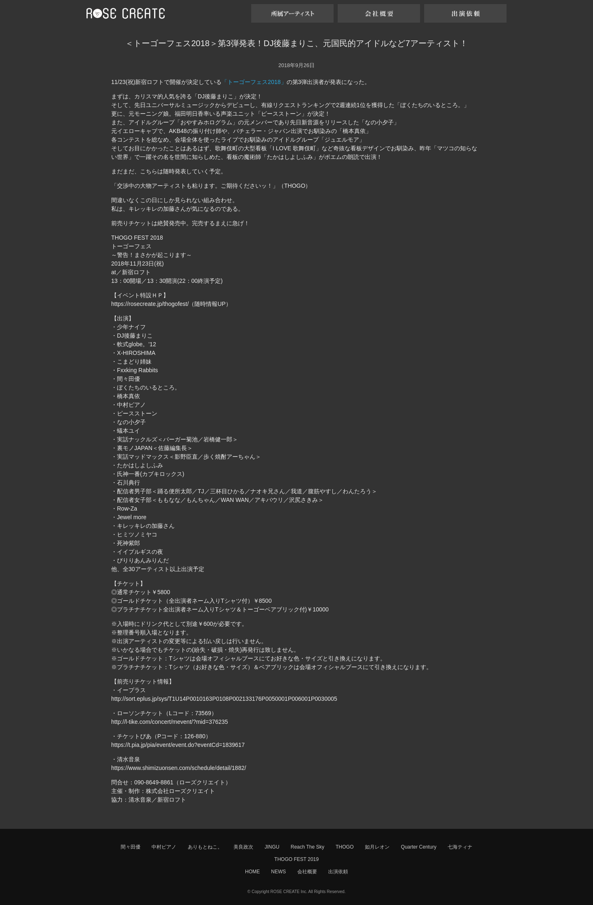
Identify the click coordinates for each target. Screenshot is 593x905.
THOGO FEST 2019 (296, 859)
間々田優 (130, 847)
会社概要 (307, 872)
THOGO (345, 847)
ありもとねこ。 (205, 847)
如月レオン (377, 847)
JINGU (271, 847)
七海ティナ (460, 847)
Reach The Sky (308, 847)
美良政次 (243, 847)
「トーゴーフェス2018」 (254, 82)
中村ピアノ (164, 847)
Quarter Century (419, 847)
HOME (252, 872)
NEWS (278, 872)
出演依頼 (338, 872)
